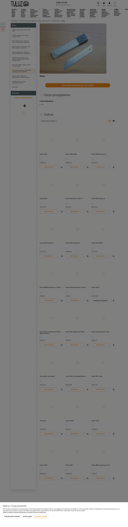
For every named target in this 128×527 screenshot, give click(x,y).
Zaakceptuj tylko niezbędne (12, 516)
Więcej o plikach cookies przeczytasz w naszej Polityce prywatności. (24, 512)
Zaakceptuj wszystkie (41, 516)
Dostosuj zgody (27, 516)
